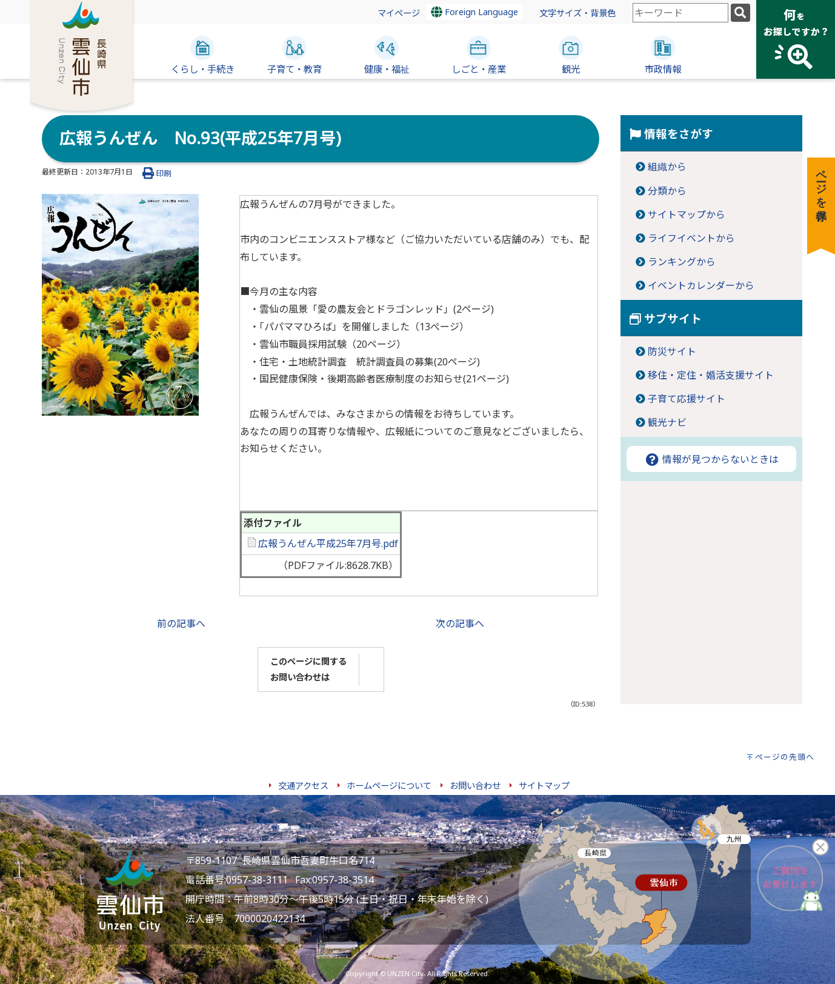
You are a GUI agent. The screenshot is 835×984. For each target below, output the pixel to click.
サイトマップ (544, 785)
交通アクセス (303, 785)
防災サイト (672, 351)
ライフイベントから (691, 238)
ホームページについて (389, 785)
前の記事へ (181, 623)
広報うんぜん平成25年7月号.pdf (323, 543)
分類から (667, 191)
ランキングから (682, 261)
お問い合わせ (475, 785)
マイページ (399, 13)
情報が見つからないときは (711, 459)
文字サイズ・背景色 (577, 13)
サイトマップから (686, 214)
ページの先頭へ (784, 756)
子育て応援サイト (686, 398)
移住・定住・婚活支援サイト (711, 375)
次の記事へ (460, 623)
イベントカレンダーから (701, 285)
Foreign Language (474, 12)
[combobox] (680, 13)
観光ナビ (667, 422)
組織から (667, 166)
